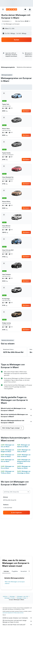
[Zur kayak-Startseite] (11, 9)
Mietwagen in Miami (21, 598)
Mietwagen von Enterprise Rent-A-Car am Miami (23, 461)
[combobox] (6, 21)
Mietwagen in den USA (22, 596)
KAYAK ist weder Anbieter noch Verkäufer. (17, 618)
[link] (16, 513)
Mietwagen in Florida (10, 598)
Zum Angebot (26, 110)
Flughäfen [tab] (15, 571)
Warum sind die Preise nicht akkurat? (17, 625)
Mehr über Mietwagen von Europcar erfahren (15, 582)
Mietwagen (12, 596)
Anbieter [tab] (6, 571)
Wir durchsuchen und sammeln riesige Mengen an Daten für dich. (17, 621)
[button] (3, 9)
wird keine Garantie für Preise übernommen (13, 612)
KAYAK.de (5, 596)
